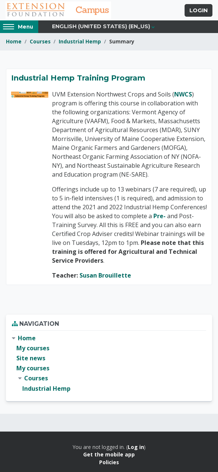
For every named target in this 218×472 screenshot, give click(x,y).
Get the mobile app (109, 454)
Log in (136, 446)
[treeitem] (109, 363)
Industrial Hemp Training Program (78, 77)
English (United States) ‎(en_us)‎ (101, 26)
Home (14, 41)
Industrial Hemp (80, 41)
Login (198, 10)
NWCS (183, 94)
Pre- (159, 216)
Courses (40, 41)
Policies (109, 462)
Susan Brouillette (105, 275)
